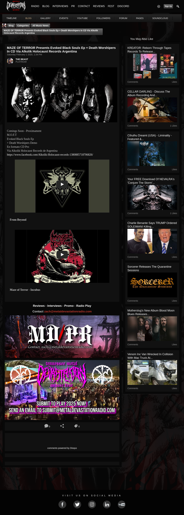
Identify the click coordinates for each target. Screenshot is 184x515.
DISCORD (123, 6)
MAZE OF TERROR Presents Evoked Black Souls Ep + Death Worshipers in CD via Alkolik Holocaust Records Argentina (51, 31)
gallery (45, 18)
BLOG (45, 6)
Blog (11, 25)
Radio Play (83, 305)
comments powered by (62, 448)
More (157, 18)
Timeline (11, 18)
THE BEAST (22, 59)
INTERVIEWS (60, 6)
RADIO (35, 6)
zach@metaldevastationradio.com (68, 311)
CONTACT (84, 6)
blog (29, 18)
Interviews (54, 305)
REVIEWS (99, 6)
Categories (23, 25)
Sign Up (168, 6)
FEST (111, 6)
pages (140, 18)
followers (103, 18)
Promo (69, 305)
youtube (82, 18)
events (63, 18)
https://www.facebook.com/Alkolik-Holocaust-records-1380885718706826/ (50, 154)
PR (73, 6)
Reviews (39, 305)
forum (123, 18)
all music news (40, 25)
